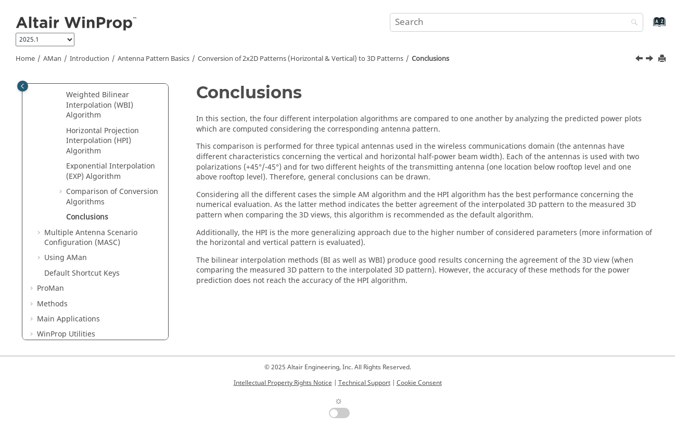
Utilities (66, 334)
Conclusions (430, 58)
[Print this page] (663, 59)
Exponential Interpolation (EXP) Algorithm (110, 171)
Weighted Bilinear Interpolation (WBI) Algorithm (99, 105)
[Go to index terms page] (648, 26)
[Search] (631, 23)
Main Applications (68, 319)
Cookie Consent (419, 382)
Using (65, 257)
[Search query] (516, 22)
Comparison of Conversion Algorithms (112, 197)
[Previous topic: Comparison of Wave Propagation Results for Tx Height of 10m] (640, 60)
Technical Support (364, 382)
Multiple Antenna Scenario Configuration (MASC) (90, 238)
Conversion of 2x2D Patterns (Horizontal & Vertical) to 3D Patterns (300, 58)
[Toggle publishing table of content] (22, 86)
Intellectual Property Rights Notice (283, 382)
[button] (62, 95)
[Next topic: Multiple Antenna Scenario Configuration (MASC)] (650, 60)
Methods (52, 304)
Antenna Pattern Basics (153, 58)
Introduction (89, 58)
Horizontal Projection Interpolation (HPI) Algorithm (102, 141)
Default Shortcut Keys (82, 273)
